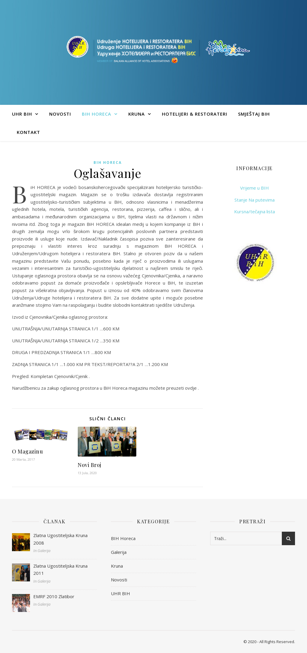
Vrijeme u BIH (254, 188)
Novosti (60, 114)
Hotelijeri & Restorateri (194, 114)
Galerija (119, 552)
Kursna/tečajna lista (254, 211)
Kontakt (28, 132)
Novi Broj (89, 464)
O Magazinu (27, 451)
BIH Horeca (96, 114)
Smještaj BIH (254, 114)
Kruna (136, 114)
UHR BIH (22, 114)
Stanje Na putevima (254, 200)
